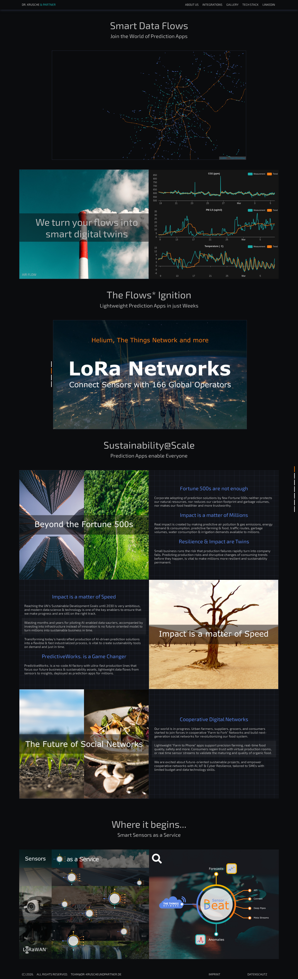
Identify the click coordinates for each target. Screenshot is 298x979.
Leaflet (223, 158)
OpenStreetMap (237, 158)
